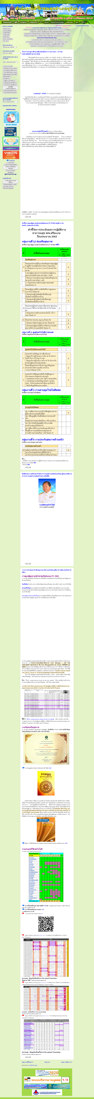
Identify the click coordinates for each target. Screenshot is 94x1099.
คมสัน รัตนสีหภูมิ (7, 30)
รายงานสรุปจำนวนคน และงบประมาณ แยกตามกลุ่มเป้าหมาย (39, 42)
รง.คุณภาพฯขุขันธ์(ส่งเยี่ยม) (10, 164)
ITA (41, 22)
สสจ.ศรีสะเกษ (6, 78)
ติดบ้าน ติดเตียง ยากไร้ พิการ (49, 33)
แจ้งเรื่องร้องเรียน (10, 109)
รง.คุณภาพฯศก (10, 162)
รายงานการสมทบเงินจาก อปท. (36, 44)
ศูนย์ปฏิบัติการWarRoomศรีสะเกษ (10, 87)
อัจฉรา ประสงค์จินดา (8, 39)
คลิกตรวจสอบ (42, 935)
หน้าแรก (47, 1062)
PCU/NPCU (67, 29)
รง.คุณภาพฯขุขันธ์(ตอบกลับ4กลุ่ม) (10, 167)
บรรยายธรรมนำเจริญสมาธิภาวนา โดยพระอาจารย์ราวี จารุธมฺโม (47, 27)
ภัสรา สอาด (5, 41)
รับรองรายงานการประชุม (57, 22)
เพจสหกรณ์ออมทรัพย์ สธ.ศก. (9, 90)
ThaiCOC (12, 160)
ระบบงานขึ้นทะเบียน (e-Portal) (10, 72)
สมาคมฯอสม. (69, 22)
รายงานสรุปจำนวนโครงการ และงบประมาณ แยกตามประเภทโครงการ (47, 39)
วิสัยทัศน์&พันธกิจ (7, 22)
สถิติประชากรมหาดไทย (53, 29)
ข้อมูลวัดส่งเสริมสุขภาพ (58, 31)
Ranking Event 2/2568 (42, 29)
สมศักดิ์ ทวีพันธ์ (6, 32)
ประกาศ (46, 22)
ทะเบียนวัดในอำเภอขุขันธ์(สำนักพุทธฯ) (32, 33)
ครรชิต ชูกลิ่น (6, 34)
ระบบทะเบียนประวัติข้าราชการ (10, 70)
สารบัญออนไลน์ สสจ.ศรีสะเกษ (10, 82)
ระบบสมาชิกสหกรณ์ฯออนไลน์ (9, 92)
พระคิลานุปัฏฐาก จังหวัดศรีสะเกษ (10, 181)
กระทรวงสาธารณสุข (7, 66)
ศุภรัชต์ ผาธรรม (6, 28)
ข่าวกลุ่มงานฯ (23, 22)
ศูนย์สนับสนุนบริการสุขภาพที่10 (10, 74)
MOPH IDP (50, 35)
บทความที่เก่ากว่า (66, 1062)
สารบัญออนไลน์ (33, 22)
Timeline (83, 22)
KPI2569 (26, 29)
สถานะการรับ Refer (10, 170)
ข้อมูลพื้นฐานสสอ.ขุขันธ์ (46, 31)
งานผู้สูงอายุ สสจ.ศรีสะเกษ (9, 80)
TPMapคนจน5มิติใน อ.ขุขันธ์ (63, 33)
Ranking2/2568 (32, 29)
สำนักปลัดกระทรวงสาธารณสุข (10, 68)
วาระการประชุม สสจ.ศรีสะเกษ (10, 84)
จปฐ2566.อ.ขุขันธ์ (42, 35)
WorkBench (10, 172)
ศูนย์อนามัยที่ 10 (7, 76)
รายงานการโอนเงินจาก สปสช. (61, 42)
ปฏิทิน (15, 22)
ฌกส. (77, 22)
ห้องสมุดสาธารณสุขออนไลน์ (30, 35)
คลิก (57, 245)
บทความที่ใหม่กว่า (27, 1062)
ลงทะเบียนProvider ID (59, 35)
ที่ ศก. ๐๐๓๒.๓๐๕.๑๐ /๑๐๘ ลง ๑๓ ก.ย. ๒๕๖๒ (40, 719)
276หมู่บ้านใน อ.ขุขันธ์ (35, 31)
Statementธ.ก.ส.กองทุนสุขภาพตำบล (39, 46)
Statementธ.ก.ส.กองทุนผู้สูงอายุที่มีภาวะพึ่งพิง (54, 44)
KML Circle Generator (8, 188)
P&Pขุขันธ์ (67, 35)
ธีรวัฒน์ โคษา (6, 37)
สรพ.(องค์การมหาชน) (8, 186)
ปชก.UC (62, 29)
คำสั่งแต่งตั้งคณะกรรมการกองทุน (55, 46)
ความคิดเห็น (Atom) (32, 1065)
